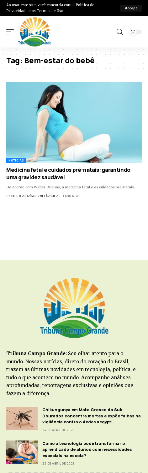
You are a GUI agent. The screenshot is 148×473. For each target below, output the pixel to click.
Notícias (16, 160)
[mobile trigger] (11, 31)
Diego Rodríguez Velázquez (34, 196)
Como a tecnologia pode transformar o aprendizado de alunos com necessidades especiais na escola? (87, 449)
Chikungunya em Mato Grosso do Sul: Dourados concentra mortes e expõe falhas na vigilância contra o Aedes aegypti (91, 416)
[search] (119, 32)
